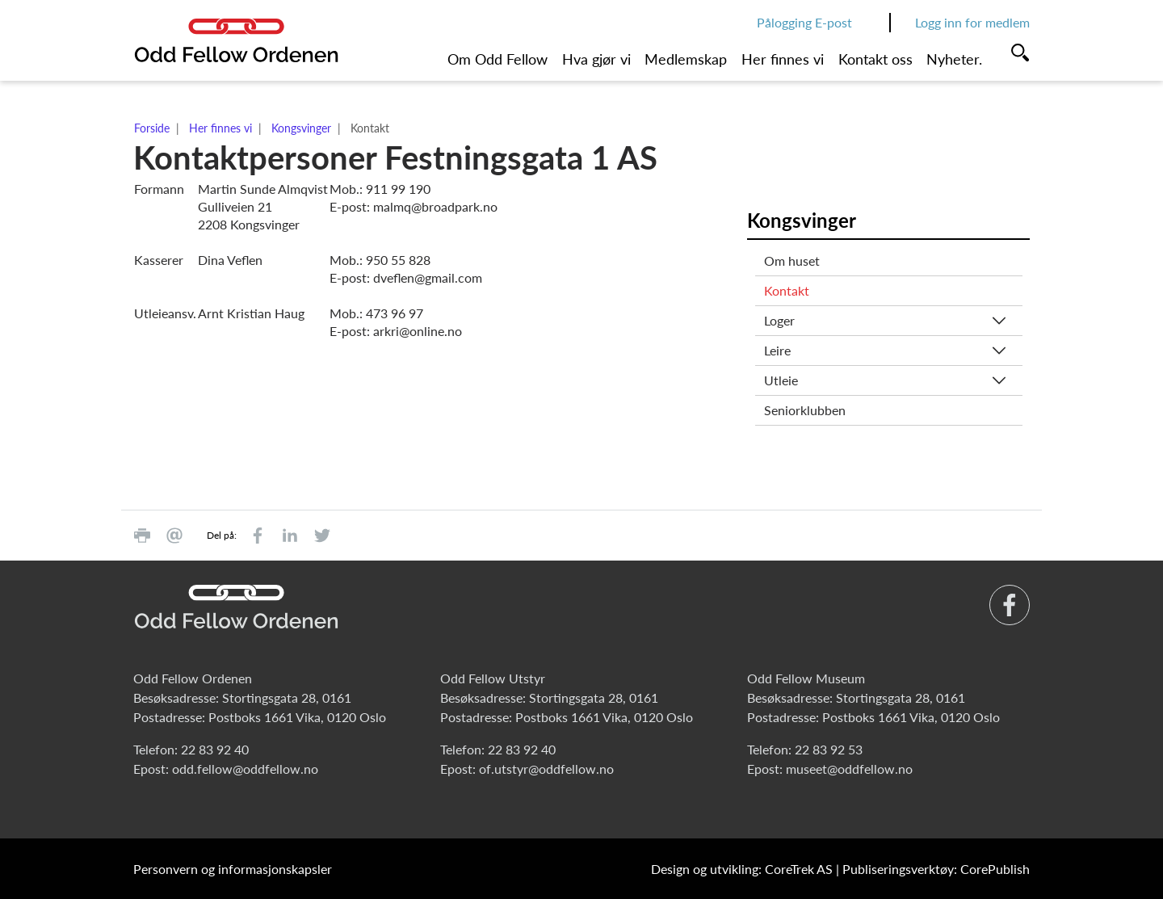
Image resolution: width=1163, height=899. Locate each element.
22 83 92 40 (215, 749)
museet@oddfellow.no (849, 768)
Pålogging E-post (804, 22)
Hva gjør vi (596, 59)
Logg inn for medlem (972, 22)
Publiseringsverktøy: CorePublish (936, 868)
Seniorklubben (805, 410)
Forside (152, 128)
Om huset (792, 260)
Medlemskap (685, 59)
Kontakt (786, 290)
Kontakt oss (875, 59)
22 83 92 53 (829, 749)
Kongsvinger (301, 128)
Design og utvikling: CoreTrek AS (742, 868)
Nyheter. (954, 59)
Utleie (781, 380)
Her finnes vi (782, 59)
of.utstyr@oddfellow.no (546, 768)
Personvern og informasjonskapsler (232, 868)
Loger (779, 320)
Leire (777, 350)
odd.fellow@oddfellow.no (245, 768)
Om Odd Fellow (497, 59)
